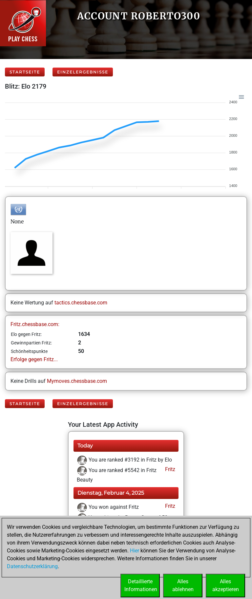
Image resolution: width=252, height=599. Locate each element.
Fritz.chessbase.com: (34, 324)
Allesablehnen (183, 585)
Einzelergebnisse (82, 72)
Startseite (25, 72)
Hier (134, 550)
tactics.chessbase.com (80, 303)
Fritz (169, 469)
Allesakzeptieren (225, 585)
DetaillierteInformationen (140, 585)
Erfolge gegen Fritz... (34, 359)
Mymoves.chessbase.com (77, 381)
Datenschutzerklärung (32, 566)
